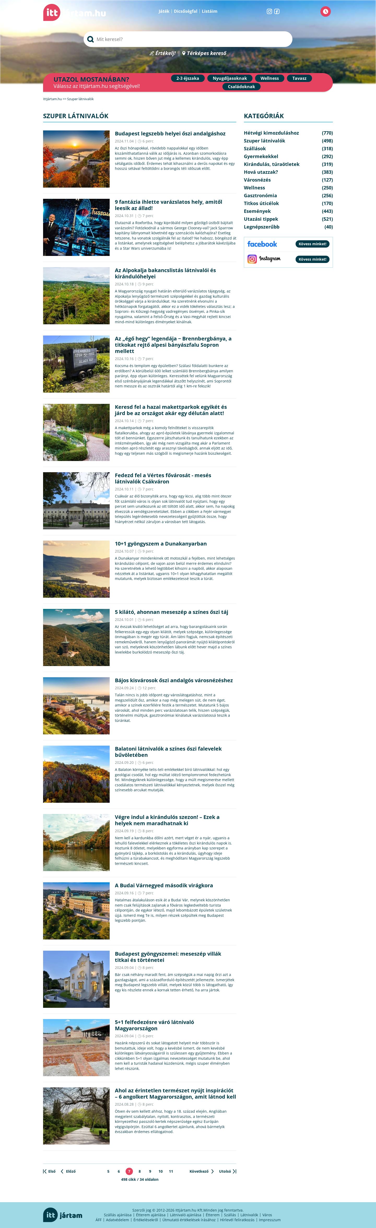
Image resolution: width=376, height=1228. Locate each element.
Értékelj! (165, 53)
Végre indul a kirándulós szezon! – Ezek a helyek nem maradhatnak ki (167, 820)
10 (160, 1171)
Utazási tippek (261, 219)
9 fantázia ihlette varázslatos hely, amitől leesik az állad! (168, 205)
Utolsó (225, 1171)
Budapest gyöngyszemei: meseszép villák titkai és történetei (168, 956)
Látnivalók (249, 1214)
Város (267, 1214)
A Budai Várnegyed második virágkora (164, 885)
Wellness (270, 78)
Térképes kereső (206, 53)
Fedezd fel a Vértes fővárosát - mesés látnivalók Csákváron (163, 478)
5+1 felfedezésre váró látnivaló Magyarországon (154, 1025)
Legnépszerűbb (261, 226)
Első (52, 1171)
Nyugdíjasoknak (230, 78)
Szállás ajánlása (118, 1214)
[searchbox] (188, 39)
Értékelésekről (145, 1219)
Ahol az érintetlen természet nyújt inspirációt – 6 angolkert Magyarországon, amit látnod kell (175, 1093)
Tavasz (299, 78)
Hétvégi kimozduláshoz (271, 132)
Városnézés (257, 179)
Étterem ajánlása (151, 1214)
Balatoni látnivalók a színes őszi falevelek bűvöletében (168, 751)
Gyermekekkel (261, 156)
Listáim (210, 11)
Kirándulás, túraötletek (271, 164)
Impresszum (270, 1219)
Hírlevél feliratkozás (237, 1219)
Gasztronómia (260, 195)
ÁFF (99, 1219)
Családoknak (241, 86)
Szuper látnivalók (264, 140)
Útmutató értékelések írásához (189, 1219)
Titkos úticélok (261, 203)
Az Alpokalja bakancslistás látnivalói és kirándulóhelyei (165, 273)
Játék (164, 11)
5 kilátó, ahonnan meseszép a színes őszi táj (171, 611)
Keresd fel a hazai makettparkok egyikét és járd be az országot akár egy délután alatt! (171, 410)
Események (257, 211)
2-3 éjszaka (188, 78)
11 (171, 1171)
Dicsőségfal (185, 11)
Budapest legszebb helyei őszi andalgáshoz (170, 133)
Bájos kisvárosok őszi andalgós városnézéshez (174, 680)
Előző (71, 1171)
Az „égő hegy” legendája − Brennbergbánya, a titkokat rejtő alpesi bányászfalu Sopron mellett (173, 345)
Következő (199, 1171)
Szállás (230, 1214)
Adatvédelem (117, 1219)
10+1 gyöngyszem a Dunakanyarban (161, 543)
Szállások (255, 148)
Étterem (213, 1214)
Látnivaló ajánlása (185, 1214)
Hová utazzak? (261, 172)
